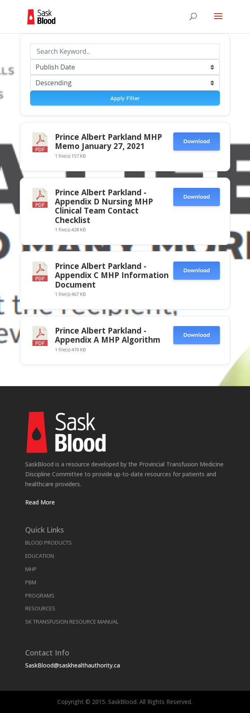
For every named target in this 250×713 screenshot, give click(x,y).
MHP (31, 569)
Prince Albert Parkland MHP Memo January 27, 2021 (108, 141)
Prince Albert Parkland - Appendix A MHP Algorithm (107, 335)
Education (39, 555)
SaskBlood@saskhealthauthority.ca (72, 665)
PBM (30, 582)
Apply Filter (124, 98)
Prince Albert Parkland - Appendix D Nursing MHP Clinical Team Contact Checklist (104, 206)
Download (196, 141)
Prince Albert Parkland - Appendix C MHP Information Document (112, 275)
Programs (39, 595)
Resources (40, 608)
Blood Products (48, 542)
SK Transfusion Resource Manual (71, 621)
